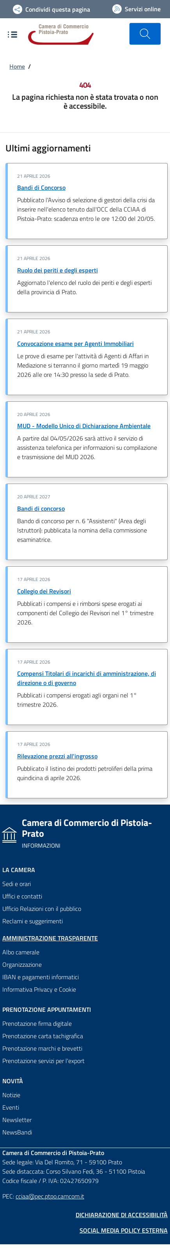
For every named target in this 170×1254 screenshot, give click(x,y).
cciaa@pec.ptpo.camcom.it (50, 1196)
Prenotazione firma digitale (37, 1023)
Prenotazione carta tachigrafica (42, 1036)
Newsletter (17, 1119)
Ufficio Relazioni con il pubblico (41, 908)
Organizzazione (22, 964)
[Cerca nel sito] (145, 34)
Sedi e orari (16, 883)
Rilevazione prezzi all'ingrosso (57, 756)
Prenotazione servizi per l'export (43, 1060)
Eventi (10, 1107)
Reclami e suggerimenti (32, 921)
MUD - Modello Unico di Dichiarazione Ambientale (84, 425)
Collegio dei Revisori (44, 591)
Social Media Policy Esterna (124, 1230)
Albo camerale (20, 952)
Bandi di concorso (41, 508)
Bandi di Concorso (41, 187)
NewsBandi (17, 1132)
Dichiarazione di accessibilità (122, 1214)
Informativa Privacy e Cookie (39, 989)
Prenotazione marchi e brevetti (42, 1048)
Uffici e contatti (22, 896)
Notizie (11, 1095)
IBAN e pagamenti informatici (40, 977)
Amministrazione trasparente (50, 938)
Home (17, 66)
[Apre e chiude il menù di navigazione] (12, 34)
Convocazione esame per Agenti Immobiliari (75, 343)
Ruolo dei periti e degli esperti (57, 270)
